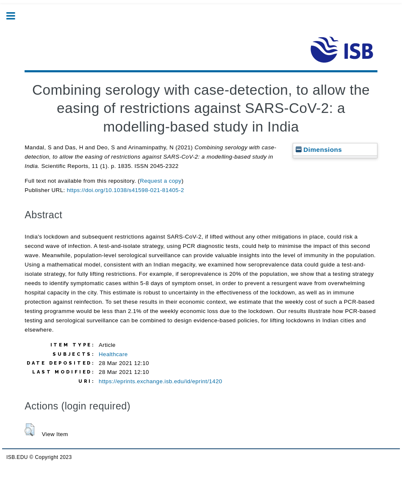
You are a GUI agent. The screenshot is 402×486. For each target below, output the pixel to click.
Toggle (15, 16)
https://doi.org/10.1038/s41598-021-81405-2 (125, 190)
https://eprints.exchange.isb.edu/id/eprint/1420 (160, 381)
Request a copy (160, 181)
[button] (29, 429)
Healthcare (113, 354)
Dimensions (319, 149)
